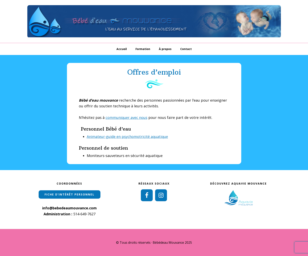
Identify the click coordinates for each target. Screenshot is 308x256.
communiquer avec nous (126, 117)
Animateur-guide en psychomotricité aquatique (127, 136)
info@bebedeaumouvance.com (69, 208)
